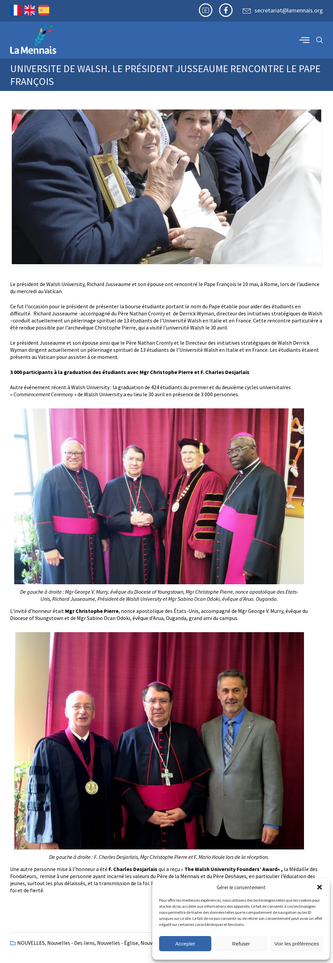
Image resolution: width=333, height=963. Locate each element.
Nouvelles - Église (117, 942)
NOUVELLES (31, 942)
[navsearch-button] (319, 40)
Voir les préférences (296, 943)
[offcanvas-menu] (304, 40)
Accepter (185, 943)
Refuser (241, 943)
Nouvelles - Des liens (71, 942)
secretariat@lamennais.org (288, 10)
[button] (319, 887)
